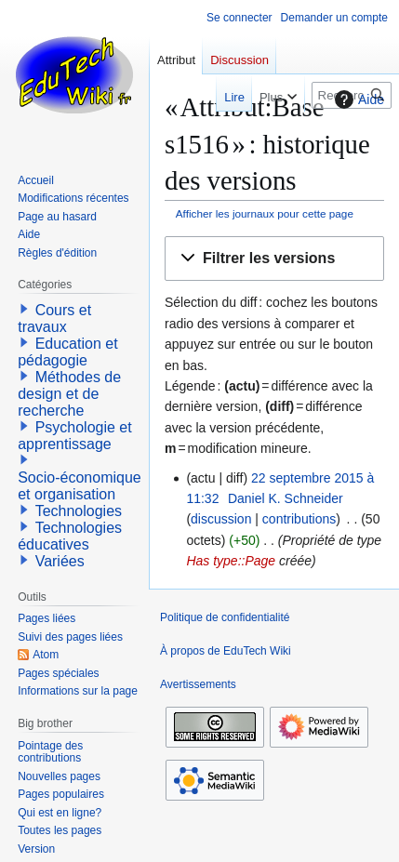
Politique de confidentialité (224, 617)
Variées (60, 561)
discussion (221, 518)
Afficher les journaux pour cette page (264, 213)
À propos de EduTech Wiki (225, 650)
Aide (357, 99)
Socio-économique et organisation (79, 486)
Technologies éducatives (70, 536)
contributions (299, 518)
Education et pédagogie (67, 352)
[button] (274, 259)
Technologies (78, 511)
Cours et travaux (54, 318)
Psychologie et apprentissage (75, 435)
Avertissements (198, 684)
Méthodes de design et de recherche (69, 393)
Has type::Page (230, 560)
